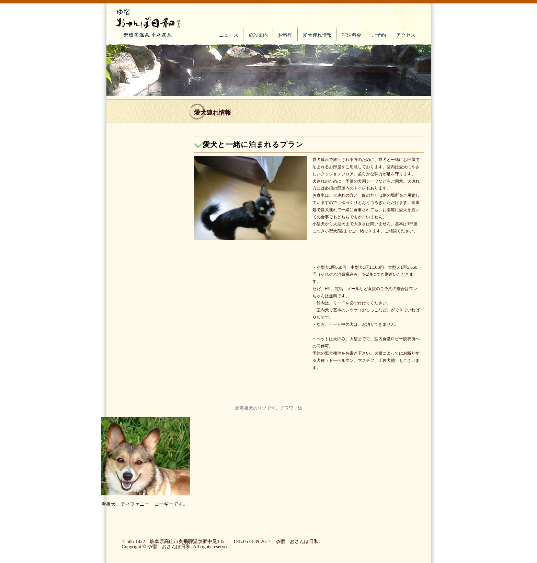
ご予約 (379, 35)
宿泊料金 (351, 35)
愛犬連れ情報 (317, 35)
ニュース (228, 35)
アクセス (405, 35)
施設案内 (258, 35)
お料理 (285, 35)
